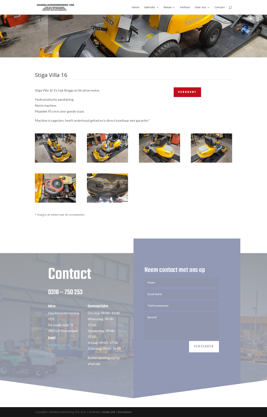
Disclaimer (125, 412)
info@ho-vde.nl (59, 350)
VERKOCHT (187, 92)
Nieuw (167, 7)
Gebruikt (149, 7)
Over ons (200, 7)
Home (135, 7)
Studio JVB (108, 412)
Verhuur (185, 7)
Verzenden (204, 351)
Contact (219, 7)
